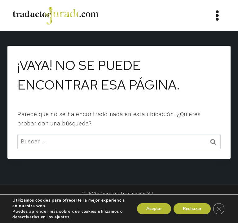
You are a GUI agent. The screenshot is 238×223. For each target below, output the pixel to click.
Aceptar (154, 209)
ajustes (62, 217)
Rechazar (192, 209)
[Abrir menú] (217, 15)
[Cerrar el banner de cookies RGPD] (218, 208)
